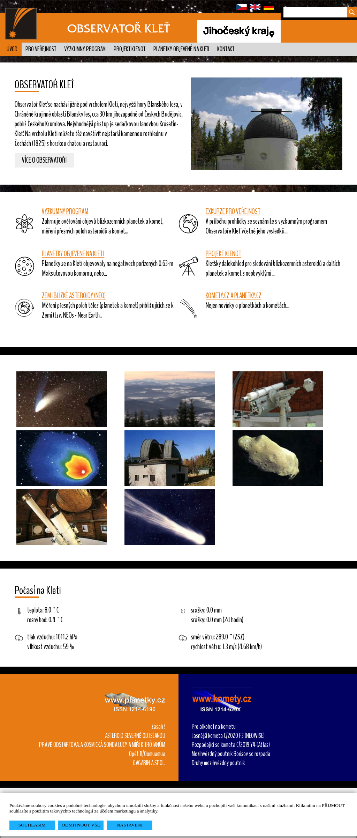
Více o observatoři (44, 160)
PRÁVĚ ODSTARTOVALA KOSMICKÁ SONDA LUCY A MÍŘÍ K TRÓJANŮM (102, 744)
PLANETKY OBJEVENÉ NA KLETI (73, 254)
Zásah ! (158, 726)
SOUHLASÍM (32, 825)
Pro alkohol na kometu (214, 726)
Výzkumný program (85, 49)
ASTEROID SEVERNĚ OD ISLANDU (135, 735)
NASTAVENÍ (130, 825)
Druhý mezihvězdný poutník (218, 762)
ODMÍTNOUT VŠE (81, 825)
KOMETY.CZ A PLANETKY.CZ (233, 296)
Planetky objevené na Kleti (181, 49)
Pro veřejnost (40, 49)
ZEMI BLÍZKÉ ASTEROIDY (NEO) (74, 296)
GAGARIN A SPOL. (149, 762)
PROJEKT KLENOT (223, 254)
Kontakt (225, 49)
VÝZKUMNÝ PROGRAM (65, 211)
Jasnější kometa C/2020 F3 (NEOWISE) (228, 735)
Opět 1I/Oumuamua (147, 753)
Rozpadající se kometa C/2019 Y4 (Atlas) (231, 744)
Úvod (12, 49)
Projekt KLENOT (129, 49)
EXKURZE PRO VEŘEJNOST (233, 211)
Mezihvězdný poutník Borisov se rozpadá (231, 753)
